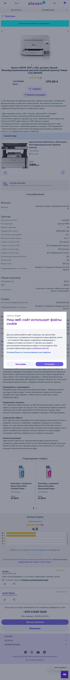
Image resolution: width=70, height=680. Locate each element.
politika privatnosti (40, 348)
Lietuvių (10, 316)
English (18, 316)
